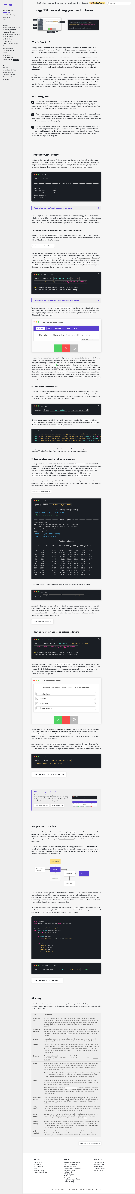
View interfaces (41, 806)
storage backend (52, 1058)
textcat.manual (49, 644)
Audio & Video (7, 39)
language (95, 258)
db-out (46, 410)
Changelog (6, 17)
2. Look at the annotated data (44, 386)
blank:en (75, 279)
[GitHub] (104, 1190)
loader (81, 908)
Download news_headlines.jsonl (43, 246)
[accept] (58, 348)
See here (75, 1035)
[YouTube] (100, 1190)
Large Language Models (10, 43)
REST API (44, 849)
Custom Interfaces (8, 50)
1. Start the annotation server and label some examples (56, 230)
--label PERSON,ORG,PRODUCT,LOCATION (71, 282)
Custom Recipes (8, 48)
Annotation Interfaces (9, 70)
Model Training (69, 1183)
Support (85, 3)
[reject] (66, 348)
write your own (57, 1071)
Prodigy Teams (93, 131)
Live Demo (72, 3)
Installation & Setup (9, 15)
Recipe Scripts (98, 1167)
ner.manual (47, 279)
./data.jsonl (74, 971)
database (56, 854)
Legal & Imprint (72, 1190)
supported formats (51, 237)
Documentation (60, 3)
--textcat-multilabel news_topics (49, 764)
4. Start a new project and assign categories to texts (55, 632)
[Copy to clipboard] (99, 274)
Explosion (61, 1190)
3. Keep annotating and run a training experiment (53, 459)
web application (57, 849)
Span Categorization (9, 30)
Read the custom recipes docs (47, 982)
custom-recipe (49, 971)
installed (46, 160)
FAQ (4, 19)
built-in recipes (36, 218)
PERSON (40, 328)
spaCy (57, 121)
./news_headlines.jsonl (44, 282)
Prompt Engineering (70, 1179)
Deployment (6, 55)
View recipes (57, 806)
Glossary (36, 1000)
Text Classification (9, 32)
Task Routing (7, 41)
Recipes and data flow (43, 826)
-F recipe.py (87, 971)
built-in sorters (66, 1094)
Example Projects (99, 1169)
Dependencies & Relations (11, 34)
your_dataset (62, 971)
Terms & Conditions (40, 1173)
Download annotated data (41, 492)
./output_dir (55, 596)
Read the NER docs (42, 622)
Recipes (5, 68)
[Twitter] (96, 1190)
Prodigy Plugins (8, 57)
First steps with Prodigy (45, 154)
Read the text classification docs (49, 774)
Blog (78, 3)
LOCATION (72, 328)
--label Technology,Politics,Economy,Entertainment (56, 647)
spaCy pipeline (84, 258)
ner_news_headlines (62, 279)
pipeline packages (63, 1109)
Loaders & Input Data (9, 74)
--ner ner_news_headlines (60, 505)
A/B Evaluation (69, 1175)
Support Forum (39, 1171)
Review (5, 46)
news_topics (62, 644)
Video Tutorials (99, 1165)
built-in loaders (52, 1084)
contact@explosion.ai (86, 1190)
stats (45, 178)
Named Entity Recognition (11, 27)
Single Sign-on (7, 60)
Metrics (5, 53)
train (45, 505)
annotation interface (66, 839)
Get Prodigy (41, 3)
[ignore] (74, 348)
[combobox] (120, 3)
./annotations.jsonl (79, 410)
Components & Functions (11, 77)
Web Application (8, 72)
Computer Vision (8, 37)
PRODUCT (59, 328)
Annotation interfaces (90, 1145)
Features (50, 3)
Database (6, 79)
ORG (49, 328)
